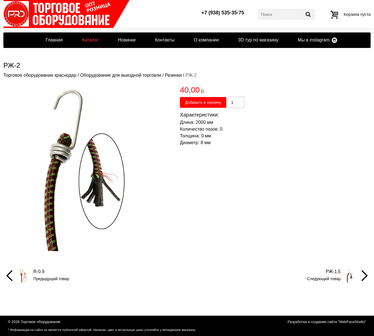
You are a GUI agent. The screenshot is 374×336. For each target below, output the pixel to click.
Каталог (90, 40)
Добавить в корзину (203, 102)
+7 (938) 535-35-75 (222, 13)
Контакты (165, 40)
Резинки (173, 75)
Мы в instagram (313, 40)
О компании (206, 40)
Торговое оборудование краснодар (39, 75)
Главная (54, 40)
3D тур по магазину (258, 40)
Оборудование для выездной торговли (120, 75)
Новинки (127, 40)
